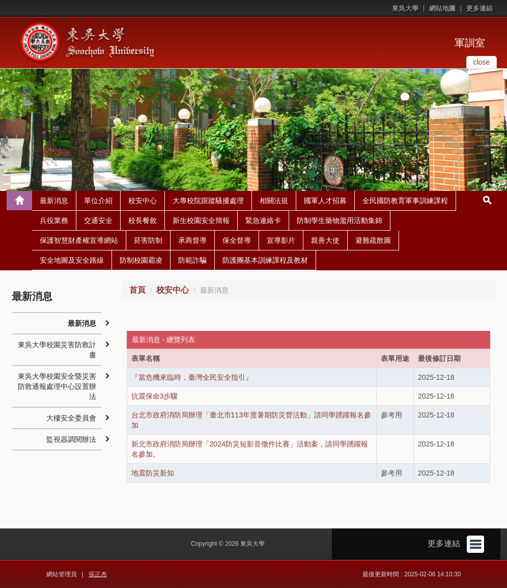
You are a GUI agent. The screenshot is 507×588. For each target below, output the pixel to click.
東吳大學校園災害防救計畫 (57, 350)
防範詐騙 (192, 260)
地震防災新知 (152, 473)
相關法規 (274, 201)
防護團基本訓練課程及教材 (265, 260)
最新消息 (54, 201)
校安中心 (142, 201)
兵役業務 (54, 220)
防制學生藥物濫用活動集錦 (339, 220)
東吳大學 (405, 8)
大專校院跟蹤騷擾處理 (208, 201)
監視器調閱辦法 (71, 439)
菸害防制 (148, 240)
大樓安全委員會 (71, 418)
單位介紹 (98, 201)
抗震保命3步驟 (154, 396)
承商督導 (192, 240)
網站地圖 (442, 8)
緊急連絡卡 (263, 220)
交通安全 (98, 220)
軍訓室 (470, 42)
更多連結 (479, 8)
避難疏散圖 (373, 240)
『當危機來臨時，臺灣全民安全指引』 (191, 377)
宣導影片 (281, 240)
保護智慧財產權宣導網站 (79, 240)
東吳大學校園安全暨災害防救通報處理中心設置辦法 (57, 386)
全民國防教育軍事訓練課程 (405, 201)
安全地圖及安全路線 (72, 260)
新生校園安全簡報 (201, 220)
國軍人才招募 (325, 201)
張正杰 (98, 574)
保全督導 (236, 240)
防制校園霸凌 (141, 260)
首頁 (137, 290)
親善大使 (325, 240)
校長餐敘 (142, 220)
